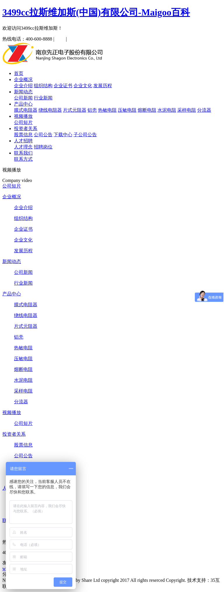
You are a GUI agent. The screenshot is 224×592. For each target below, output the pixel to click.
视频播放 (23, 116)
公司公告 (43, 134)
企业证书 (63, 85)
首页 (18, 73)
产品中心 (23, 103)
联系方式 (23, 159)
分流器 (204, 110)
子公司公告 (85, 134)
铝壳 (92, 110)
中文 (60, 38)
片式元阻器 (74, 110)
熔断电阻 (147, 110)
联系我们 (23, 152)
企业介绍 (23, 85)
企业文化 (83, 85)
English (75, 38)
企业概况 (23, 79)
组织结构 (43, 85)
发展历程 (102, 85)
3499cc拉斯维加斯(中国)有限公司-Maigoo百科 (96, 12)
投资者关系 (25, 128)
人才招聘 (23, 140)
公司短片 (23, 122)
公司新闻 (23, 97)
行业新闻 (43, 97)
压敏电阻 (127, 110)
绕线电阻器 (50, 110)
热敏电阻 (107, 110)
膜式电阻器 (25, 110)
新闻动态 (23, 91)
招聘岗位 (43, 146)
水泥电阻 (167, 110)
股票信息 (23, 134)
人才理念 (23, 146)
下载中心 (63, 134)
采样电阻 (186, 110)
